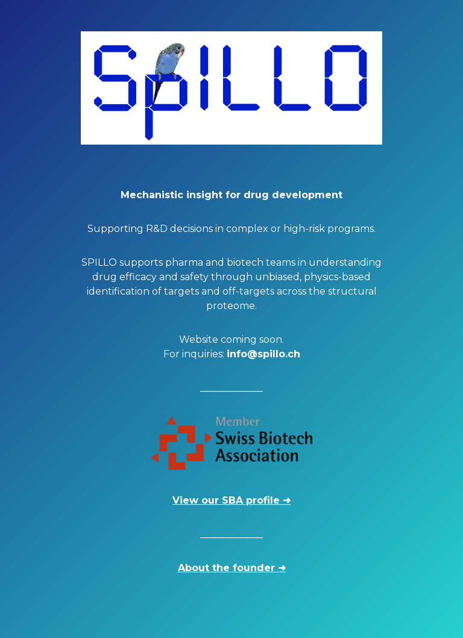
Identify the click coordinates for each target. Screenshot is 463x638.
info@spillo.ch (263, 354)
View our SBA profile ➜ (231, 500)
